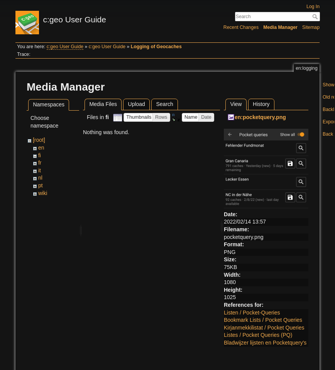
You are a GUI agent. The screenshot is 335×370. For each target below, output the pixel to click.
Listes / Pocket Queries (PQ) (258, 335)
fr (40, 163)
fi (39, 155)
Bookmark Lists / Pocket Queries (263, 320)
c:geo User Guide (65, 46)
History (261, 104)
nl (40, 178)
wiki (42, 193)
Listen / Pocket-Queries (252, 312)
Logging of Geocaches (156, 46)
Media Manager (280, 27)
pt (40, 185)
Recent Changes (241, 27)
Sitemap (311, 27)
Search (316, 16)
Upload (136, 104)
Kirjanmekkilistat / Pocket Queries (264, 328)
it (39, 170)
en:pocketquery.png (260, 117)
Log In (313, 6)
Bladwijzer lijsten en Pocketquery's (265, 343)
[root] (39, 140)
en (41, 148)
